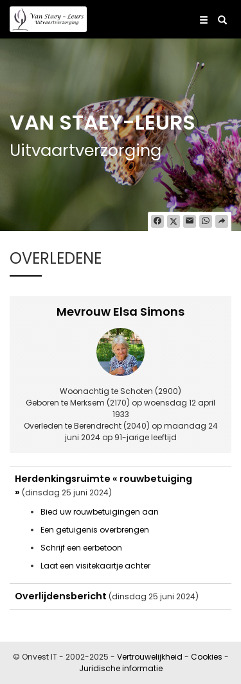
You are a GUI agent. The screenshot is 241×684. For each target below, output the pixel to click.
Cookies (206, 656)
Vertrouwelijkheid (150, 656)
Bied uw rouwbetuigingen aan (99, 511)
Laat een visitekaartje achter (95, 565)
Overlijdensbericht (61, 596)
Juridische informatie (121, 668)
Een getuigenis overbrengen (94, 529)
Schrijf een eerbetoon (81, 547)
